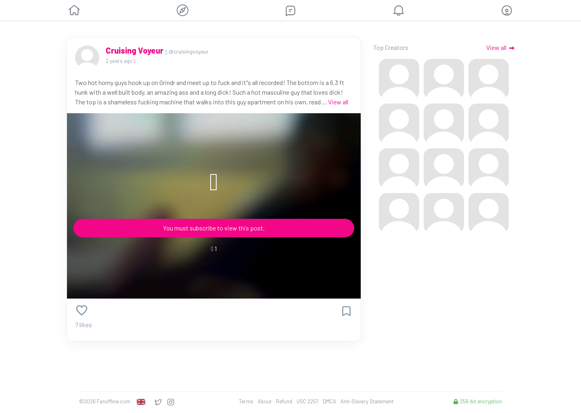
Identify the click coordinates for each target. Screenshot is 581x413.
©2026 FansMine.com (104, 401)
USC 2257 (307, 401)
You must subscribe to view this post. (214, 228)
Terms (246, 401)
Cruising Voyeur (135, 50)
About (265, 401)
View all (338, 102)
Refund (284, 401)
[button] (507, 10)
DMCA (329, 401)
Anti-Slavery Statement (367, 401)
